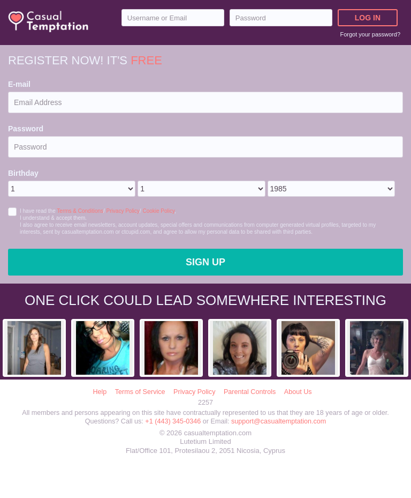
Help (99, 392)
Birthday (23, 173)
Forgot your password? (370, 34)
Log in (367, 17)
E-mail (19, 84)
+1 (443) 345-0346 (173, 421)
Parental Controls (250, 392)
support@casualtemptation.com (278, 421)
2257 (205, 402)
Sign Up (205, 262)
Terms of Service (140, 392)
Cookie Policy (158, 211)
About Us (298, 392)
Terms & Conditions (80, 211)
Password (25, 128)
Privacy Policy (123, 211)
